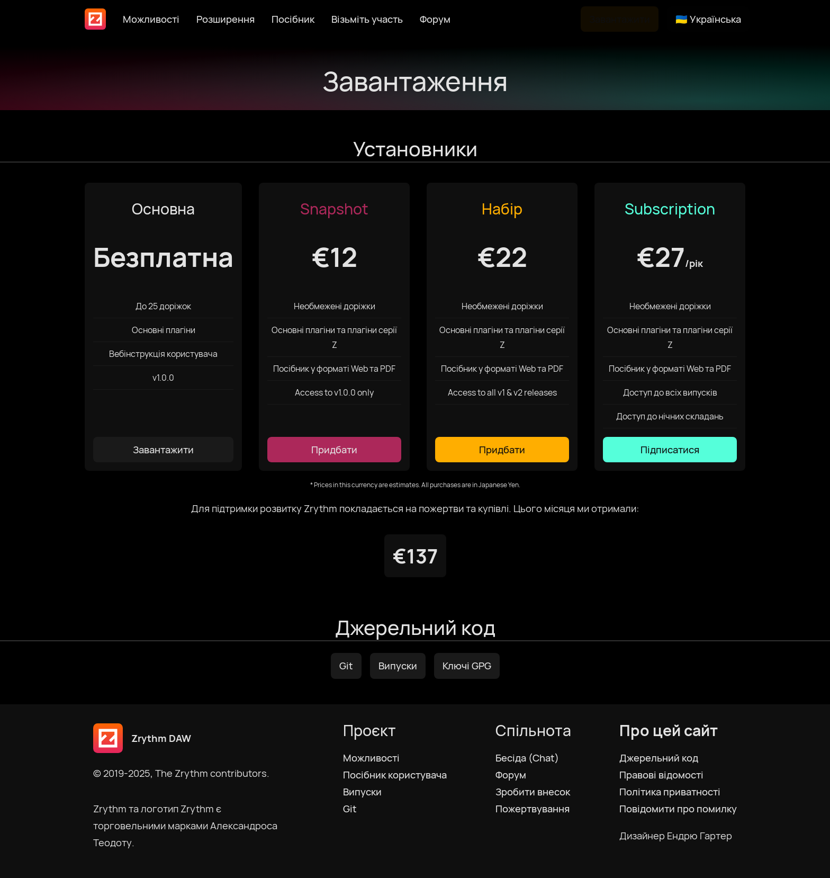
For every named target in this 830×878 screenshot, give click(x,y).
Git (346, 666)
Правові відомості (661, 775)
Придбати (334, 449)
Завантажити (619, 19)
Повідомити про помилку (678, 809)
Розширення (225, 19)
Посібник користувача (395, 775)
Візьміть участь (367, 19)
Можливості (151, 19)
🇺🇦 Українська (708, 19)
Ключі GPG (467, 666)
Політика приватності (669, 792)
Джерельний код (658, 758)
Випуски (397, 666)
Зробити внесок (532, 792)
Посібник (293, 19)
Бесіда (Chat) (527, 758)
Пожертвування (532, 809)
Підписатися (669, 449)
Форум (435, 19)
